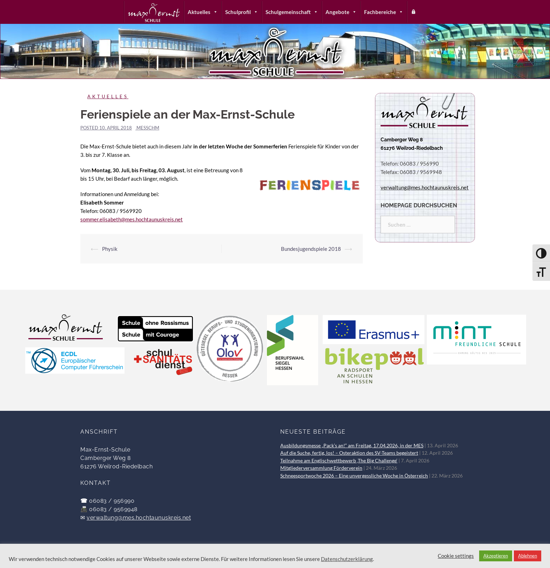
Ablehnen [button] (527, 556)
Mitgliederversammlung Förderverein (321, 468)
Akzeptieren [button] (495, 556)
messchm (147, 128)
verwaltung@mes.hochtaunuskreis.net (139, 517)
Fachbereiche (383, 12)
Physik (110, 249)
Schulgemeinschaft (292, 12)
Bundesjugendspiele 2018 (311, 249)
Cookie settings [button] (456, 556)
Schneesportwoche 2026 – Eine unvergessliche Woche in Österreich (354, 476)
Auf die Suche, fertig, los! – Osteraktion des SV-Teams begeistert (349, 453)
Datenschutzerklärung (347, 559)
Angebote (341, 12)
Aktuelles (203, 12)
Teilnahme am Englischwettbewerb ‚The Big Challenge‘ (338, 460)
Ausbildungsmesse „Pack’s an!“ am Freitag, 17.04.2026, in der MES (351, 445)
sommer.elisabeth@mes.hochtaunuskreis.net (131, 219)
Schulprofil (241, 12)
